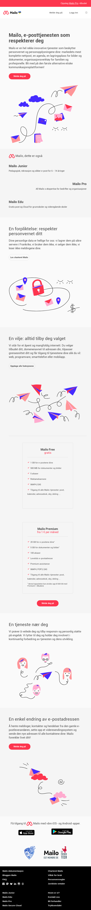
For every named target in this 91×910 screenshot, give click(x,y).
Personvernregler (56, 879)
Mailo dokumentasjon (12, 871)
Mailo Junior (8, 893)
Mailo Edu (7, 897)
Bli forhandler (54, 901)
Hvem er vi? (54, 893)
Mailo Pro (7, 901)
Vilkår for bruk (55, 875)
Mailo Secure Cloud (12, 905)
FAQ (4, 879)
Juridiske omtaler (56, 883)
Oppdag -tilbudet (74, 3)
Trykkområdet (54, 905)
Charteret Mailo (55, 871)
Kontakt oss (54, 897)
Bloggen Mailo (9, 875)
